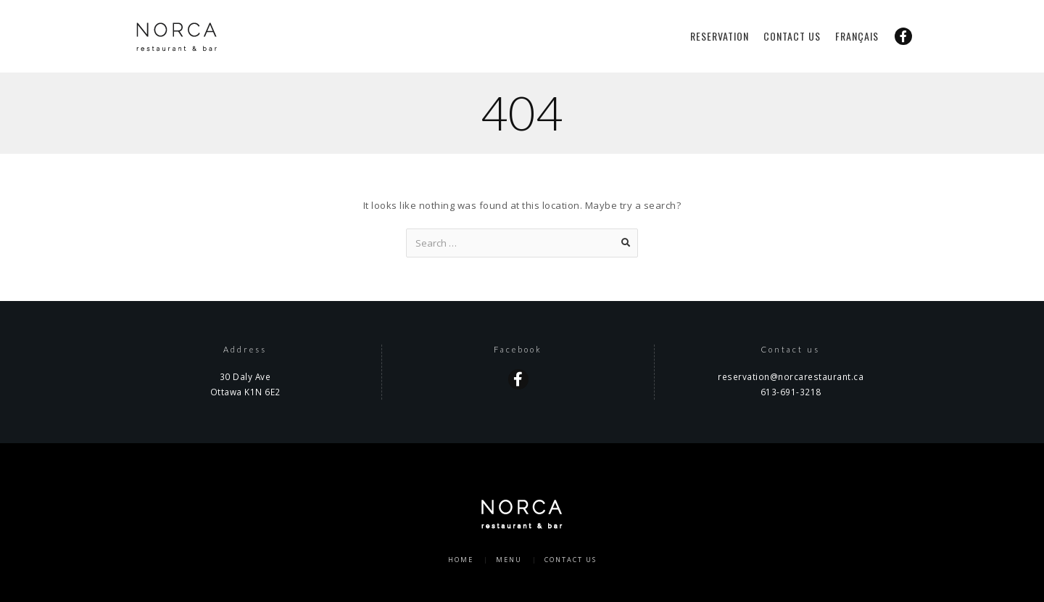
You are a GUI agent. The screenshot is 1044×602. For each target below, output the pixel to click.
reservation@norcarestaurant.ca (790, 376)
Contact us (792, 36)
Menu (509, 559)
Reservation (719, 36)
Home (460, 559)
